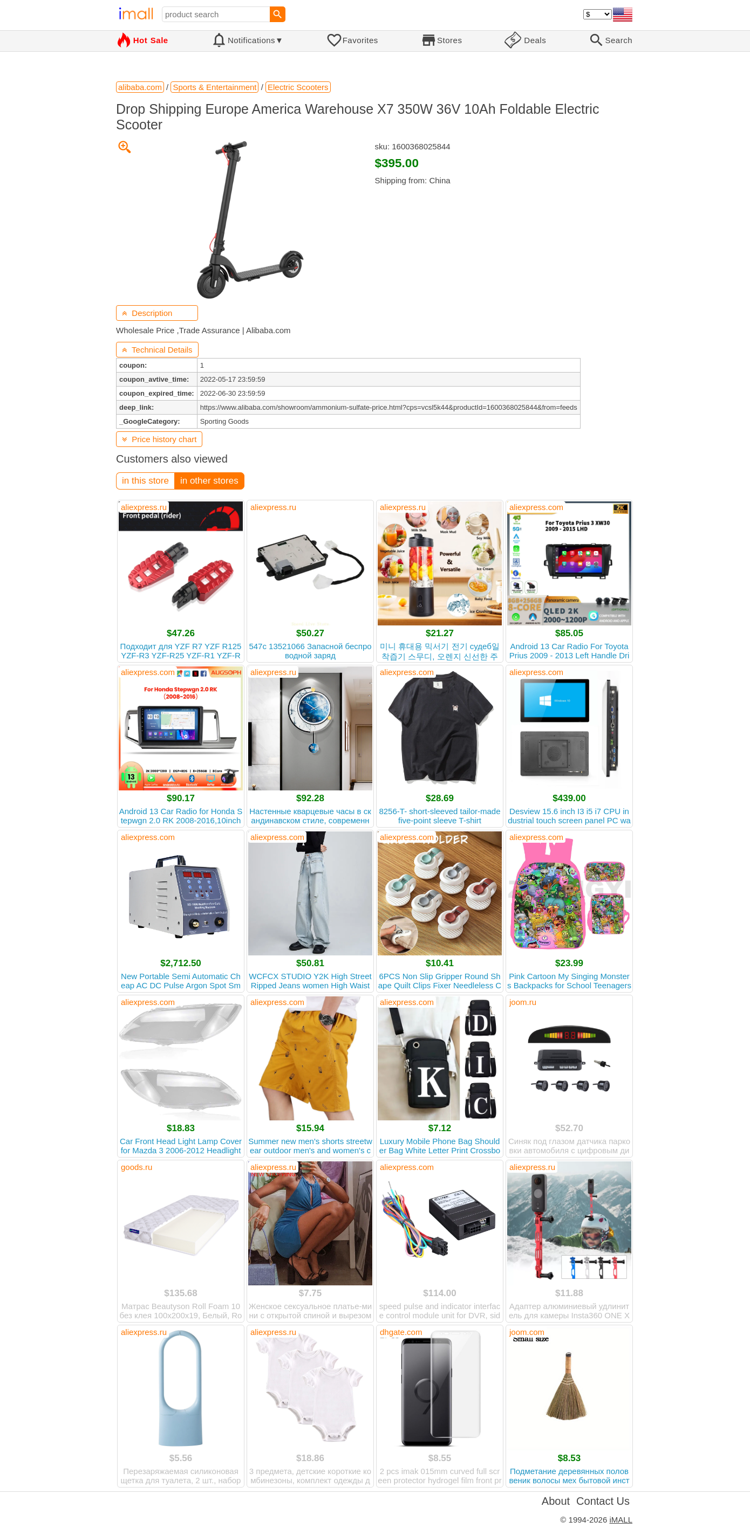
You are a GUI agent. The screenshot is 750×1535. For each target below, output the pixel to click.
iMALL (620, 1519)
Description (147, 313)
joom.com (526, 1332)
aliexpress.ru (144, 507)
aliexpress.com (536, 507)
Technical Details (157, 349)
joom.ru (522, 1002)
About (556, 1501)
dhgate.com (401, 1332)
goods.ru (136, 1167)
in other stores (209, 481)
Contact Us (603, 1501)
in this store (145, 481)
